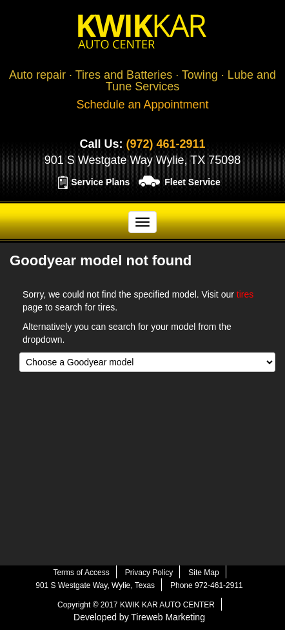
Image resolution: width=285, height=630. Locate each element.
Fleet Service (192, 182)
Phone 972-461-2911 (206, 585)
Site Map (203, 572)
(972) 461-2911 (165, 143)
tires (245, 294)
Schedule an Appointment (142, 104)
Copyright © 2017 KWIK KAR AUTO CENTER (136, 604)
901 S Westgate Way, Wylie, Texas (95, 585)
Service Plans (100, 182)
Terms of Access (81, 572)
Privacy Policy (149, 572)
